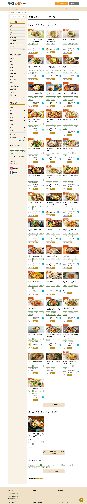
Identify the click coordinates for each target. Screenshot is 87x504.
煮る (11, 127)
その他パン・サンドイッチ (67, 124)
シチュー (47, 153)
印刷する (38, 478)
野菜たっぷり (53, 72)
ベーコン (30, 43)
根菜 (35, 97)
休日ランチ (76, 285)
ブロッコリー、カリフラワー (33, 70)
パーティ (58, 126)
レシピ (43, 9)
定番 (65, 287)
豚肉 (22, 151)
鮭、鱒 (53, 153)
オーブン (12, 130)
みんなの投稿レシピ (13, 498)
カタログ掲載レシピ (13, 493)
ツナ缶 (30, 341)
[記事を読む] (31, 439)
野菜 (13, 12)
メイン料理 (65, 235)
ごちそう (17, 151)
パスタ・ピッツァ (49, 182)
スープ (53, 258)
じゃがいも (48, 339)
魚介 (75, 153)
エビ (76, 206)
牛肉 (70, 70)
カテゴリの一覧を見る (20, 156)
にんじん (41, 441)
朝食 (65, 128)
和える (11, 107)
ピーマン (30, 314)
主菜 (30, 72)
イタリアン (41, 285)
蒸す (11, 110)
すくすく (47, 43)
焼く (11, 113)
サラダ (11, 83)
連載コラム (67, 9)
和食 (35, 72)
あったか (35, 182)
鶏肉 (48, 206)
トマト (41, 124)
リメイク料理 (31, 312)
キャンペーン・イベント (63, 502)
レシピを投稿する (37, 502)
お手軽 (36, 155)
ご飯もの (30, 339)
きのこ (58, 153)
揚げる (11, 120)
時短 (12, 153)
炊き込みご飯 (36, 43)
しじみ (30, 206)
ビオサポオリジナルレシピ (15, 496)
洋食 (76, 126)
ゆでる (11, 124)
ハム (48, 258)
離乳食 (53, 43)
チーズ (41, 97)
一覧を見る (22, 49)
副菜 (48, 99)
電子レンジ (12, 134)
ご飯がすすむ (31, 235)
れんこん (47, 70)
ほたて (53, 124)
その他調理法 (13, 137)
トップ (9, 12)
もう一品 (53, 99)
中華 (65, 341)
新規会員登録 (60, 490)
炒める (11, 117)
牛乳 (12, 151)
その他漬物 (76, 97)
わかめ (65, 153)
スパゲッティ (55, 182)
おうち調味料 (53, 312)
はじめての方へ (19, 9)
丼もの (65, 70)
